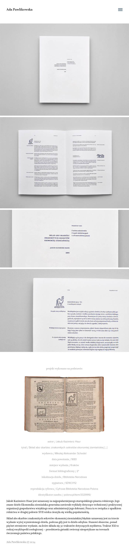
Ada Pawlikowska (19, 9)
